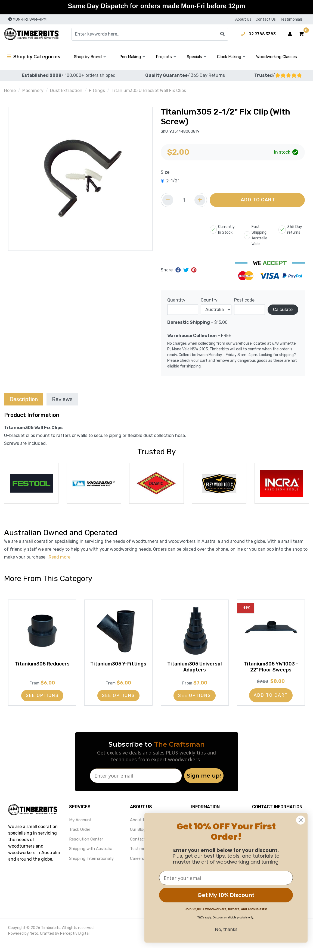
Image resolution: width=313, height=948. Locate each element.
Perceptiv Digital (74, 938)
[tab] (23, 399)
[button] (301, 34)
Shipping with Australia (90, 854)
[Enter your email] (136, 780)
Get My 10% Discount (226, 895)
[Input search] (150, 34)
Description (24, 399)
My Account (80, 825)
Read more (59, 557)
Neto (34, 938)
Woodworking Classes (276, 56)
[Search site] (222, 34)
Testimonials (291, 19)
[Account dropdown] (289, 34)
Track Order (79, 834)
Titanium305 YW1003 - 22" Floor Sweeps (271, 670)
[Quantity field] (184, 200)
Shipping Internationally (91, 863)
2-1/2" (172, 180)
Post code (244, 300)
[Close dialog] (300, 820)
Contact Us (266, 19)
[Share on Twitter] (186, 270)
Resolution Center (86, 844)
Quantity (176, 300)
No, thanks (226, 929)
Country (209, 300)
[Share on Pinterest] (193, 270)
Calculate (283, 309)
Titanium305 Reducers (42, 670)
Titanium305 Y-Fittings (118, 670)
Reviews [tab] (62, 399)
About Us (243, 19)
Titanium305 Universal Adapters (195, 670)
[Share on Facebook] (178, 270)
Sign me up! (204, 781)
